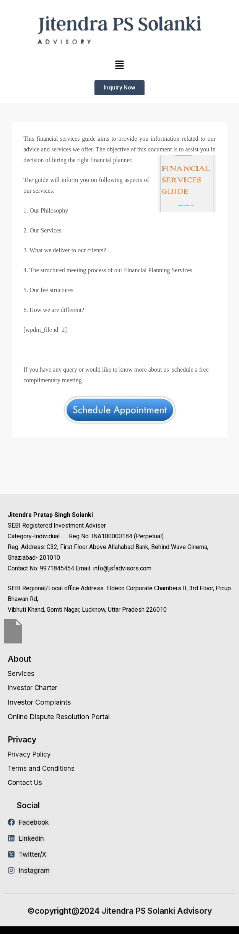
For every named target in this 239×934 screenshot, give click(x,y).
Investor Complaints (39, 702)
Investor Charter (32, 688)
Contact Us (25, 782)
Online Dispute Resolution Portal (59, 717)
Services (21, 673)
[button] (119, 65)
